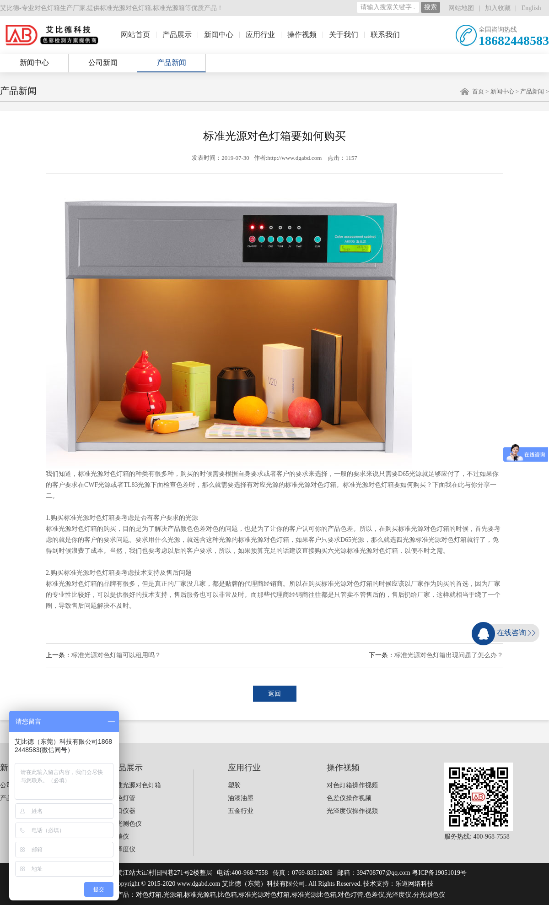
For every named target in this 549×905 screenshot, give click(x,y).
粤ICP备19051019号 (439, 872)
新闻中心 (218, 34)
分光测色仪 (126, 823)
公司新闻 (103, 62)
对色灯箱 (148, 894)
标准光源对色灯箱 (125, 8)
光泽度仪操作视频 (352, 810)
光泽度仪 (122, 849)
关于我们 (343, 34)
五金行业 (240, 810)
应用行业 (260, 34)
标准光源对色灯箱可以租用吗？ (116, 655)
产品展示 (177, 34)
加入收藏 (498, 8)
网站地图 (461, 8)
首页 (478, 91)
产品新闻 (171, 62)
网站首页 (135, 34)
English (531, 8)
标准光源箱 (169, 8)
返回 (274, 693)
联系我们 (385, 34)
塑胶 (234, 785)
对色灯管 (122, 798)
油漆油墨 (240, 798)
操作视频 (302, 34)
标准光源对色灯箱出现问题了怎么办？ (448, 655)
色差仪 (119, 836)
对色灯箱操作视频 (352, 785)
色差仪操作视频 (349, 798)
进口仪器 (122, 810)
